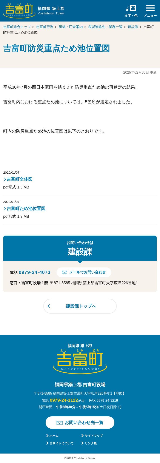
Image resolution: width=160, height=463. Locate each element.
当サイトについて (61, 443)
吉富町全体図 (19, 179)
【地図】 (119, 393)
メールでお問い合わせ (87, 272)
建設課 (133, 27)
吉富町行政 (44, 27)
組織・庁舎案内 (71, 27)
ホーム (53, 435)
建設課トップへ (81, 306)
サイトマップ (94, 435)
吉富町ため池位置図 (26, 208)
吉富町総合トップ (17, 27)
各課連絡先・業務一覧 (105, 27)
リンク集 (91, 443)
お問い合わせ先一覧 (84, 422)
